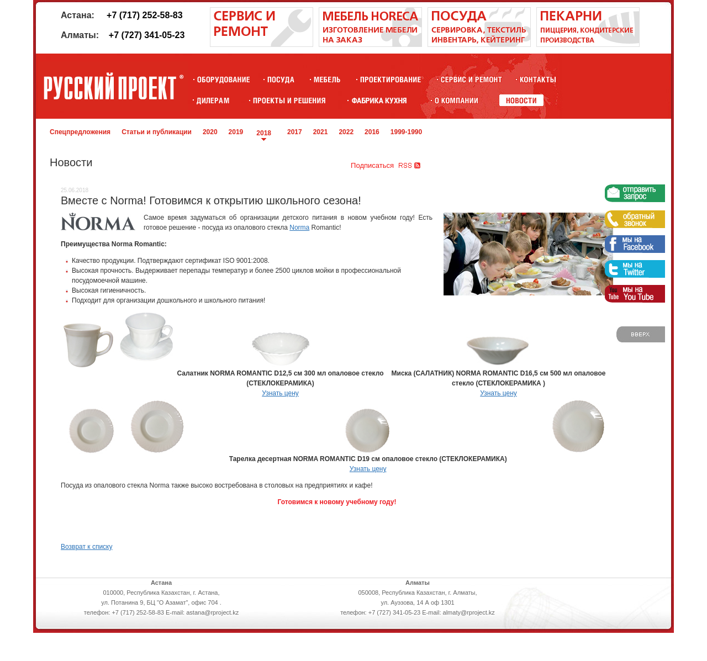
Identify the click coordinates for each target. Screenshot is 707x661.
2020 (210, 132)
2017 (294, 132)
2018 (263, 133)
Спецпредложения (80, 132)
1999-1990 (406, 132)
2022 (346, 132)
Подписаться (372, 165)
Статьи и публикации (157, 132)
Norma (299, 227)
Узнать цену (280, 393)
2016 (372, 132)
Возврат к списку (87, 547)
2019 (236, 132)
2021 (320, 132)
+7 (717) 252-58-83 (144, 15)
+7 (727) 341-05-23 (146, 35)
